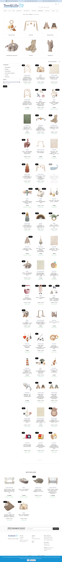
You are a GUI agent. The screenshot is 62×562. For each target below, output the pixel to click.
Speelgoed (31, 14)
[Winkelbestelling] (54, 61)
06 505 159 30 (50, 537)
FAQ (32, 537)
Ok (28, 560)
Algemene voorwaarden (24, 540)
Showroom (22, 537)
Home (24, 14)
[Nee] (60, 558)
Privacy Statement (23, 541)
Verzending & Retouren (36, 538)
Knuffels (6, 74)
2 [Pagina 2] (39, 460)
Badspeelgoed (8, 71)
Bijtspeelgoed (7, 67)
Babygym (7, 69)
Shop (27, 14)
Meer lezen (33, 560)
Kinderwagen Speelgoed (10, 73)
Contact (21, 538)
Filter (5, 86)
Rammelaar (7, 76)
